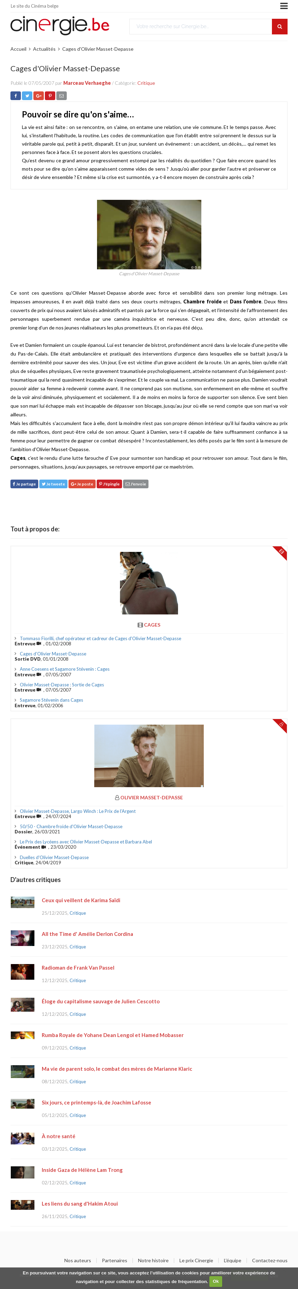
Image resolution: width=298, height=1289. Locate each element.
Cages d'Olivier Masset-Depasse (98, 49)
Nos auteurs (77, 1260)
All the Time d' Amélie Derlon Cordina (87, 934)
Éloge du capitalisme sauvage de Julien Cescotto (101, 1001)
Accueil (18, 49)
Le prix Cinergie (196, 1260)
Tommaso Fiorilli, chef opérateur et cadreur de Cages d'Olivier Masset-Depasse (100, 638)
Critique (146, 83)
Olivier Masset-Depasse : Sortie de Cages (62, 684)
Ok (216, 1281)
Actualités (44, 49)
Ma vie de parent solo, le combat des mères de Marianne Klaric (117, 1069)
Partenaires (114, 1260)
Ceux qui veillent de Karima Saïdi (81, 900)
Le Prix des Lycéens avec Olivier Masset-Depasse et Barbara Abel (86, 842)
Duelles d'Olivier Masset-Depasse (54, 857)
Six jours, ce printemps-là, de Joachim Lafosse (96, 1102)
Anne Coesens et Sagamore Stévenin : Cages (65, 669)
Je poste (82, 484)
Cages (152, 625)
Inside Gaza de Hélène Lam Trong (82, 1170)
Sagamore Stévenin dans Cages (51, 700)
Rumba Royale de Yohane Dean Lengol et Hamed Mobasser (113, 1035)
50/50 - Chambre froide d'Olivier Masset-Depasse (71, 826)
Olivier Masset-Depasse (151, 797)
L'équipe (232, 1260)
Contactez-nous (270, 1260)
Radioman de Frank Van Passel (78, 967)
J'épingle (109, 484)
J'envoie (136, 484)
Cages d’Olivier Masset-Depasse (53, 653)
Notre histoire (153, 1260)
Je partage (24, 484)
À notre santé (58, 1136)
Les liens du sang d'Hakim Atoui (80, 1203)
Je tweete (53, 484)
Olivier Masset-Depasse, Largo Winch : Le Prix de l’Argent (78, 811)
